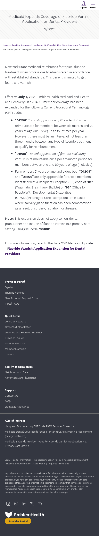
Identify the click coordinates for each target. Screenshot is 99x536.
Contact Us (11, 395)
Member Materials (15, 349)
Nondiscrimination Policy (48, 459)
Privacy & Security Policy (18, 463)
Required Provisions (58, 463)
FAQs (8, 401)
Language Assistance (17, 406)
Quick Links (12, 315)
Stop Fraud (39, 463)
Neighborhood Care (16, 372)
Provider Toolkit (14, 338)
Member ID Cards (15, 343)
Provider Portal (15, 281)
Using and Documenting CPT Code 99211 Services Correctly (39, 426)
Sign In (9, 287)
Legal (8, 459)
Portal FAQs (12, 303)
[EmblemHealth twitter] (31, 503)
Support (10, 390)
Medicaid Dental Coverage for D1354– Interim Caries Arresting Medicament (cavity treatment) (48, 433)
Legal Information (22, 459)
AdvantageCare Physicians (20, 377)
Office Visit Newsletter (18, 327)
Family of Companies (19, 366)
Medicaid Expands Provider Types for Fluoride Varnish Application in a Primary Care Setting (46, 443)
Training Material (14, 292)
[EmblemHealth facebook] (8, 503)
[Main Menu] (93, 5)
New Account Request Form (21, 298)
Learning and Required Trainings (23, 332)
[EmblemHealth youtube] (39, 503)
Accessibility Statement (76, 459)
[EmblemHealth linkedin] (24, 503)
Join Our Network (15, 321)
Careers (9, 354)
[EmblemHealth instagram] (16, 503)
